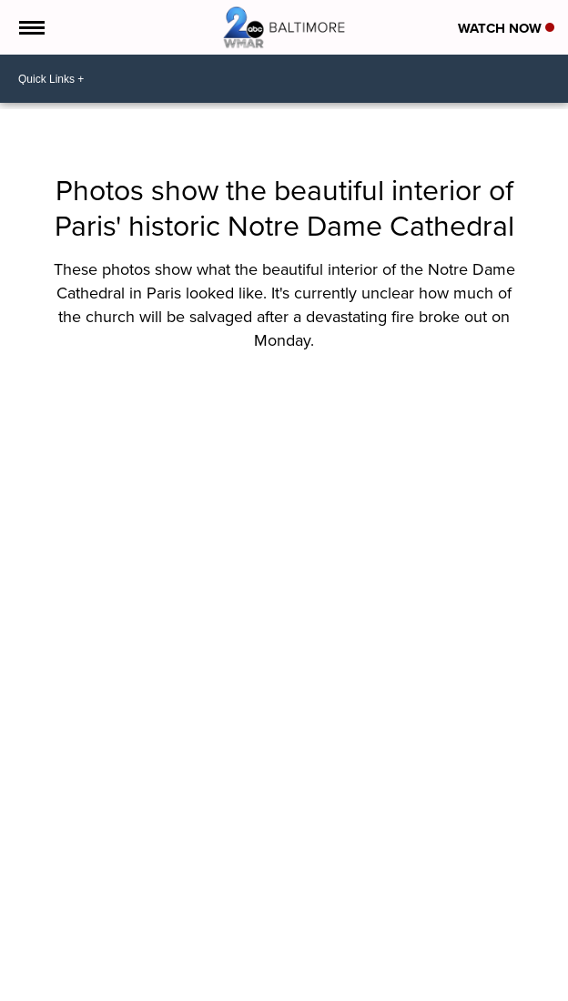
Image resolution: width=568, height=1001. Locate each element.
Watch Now (506, 28)
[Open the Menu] (30, 27)
